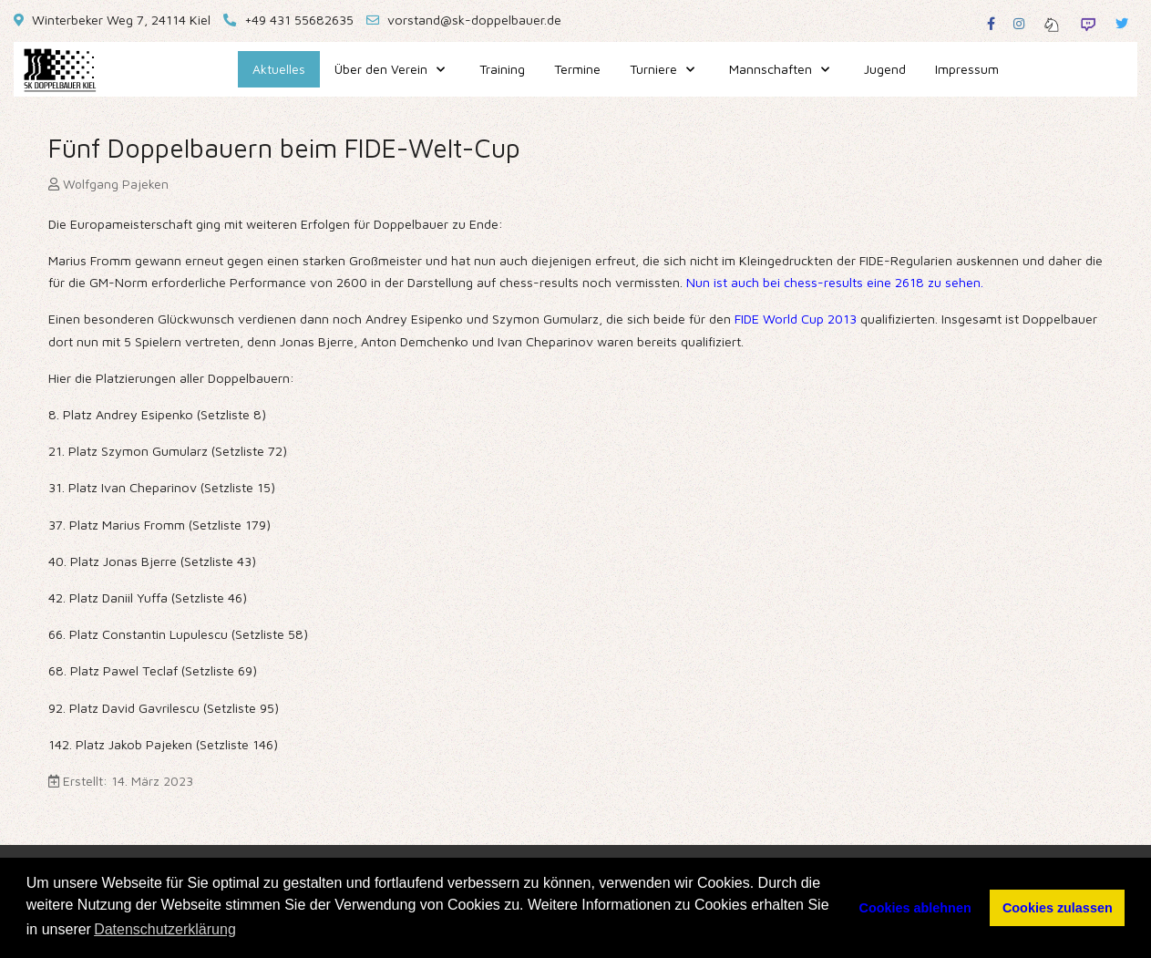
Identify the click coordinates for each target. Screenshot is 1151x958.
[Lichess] (1052, 23)
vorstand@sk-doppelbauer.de (474, 19)
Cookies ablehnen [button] (915, 908)
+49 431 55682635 (299, 19)
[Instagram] (1018, 23)
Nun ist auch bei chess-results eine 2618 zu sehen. (833, 282)
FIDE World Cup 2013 (796, 318)
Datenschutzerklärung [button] (165, 929)
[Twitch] (1088, 23)
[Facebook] (991, 23)
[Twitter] (1121, 23)
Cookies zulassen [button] (1057, 908)
